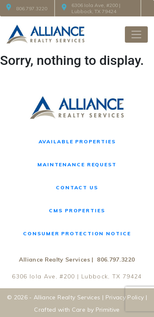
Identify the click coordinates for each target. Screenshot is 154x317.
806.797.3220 (26, 8)
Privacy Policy (125, 297)
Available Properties (77, 141)
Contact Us (77, 187)
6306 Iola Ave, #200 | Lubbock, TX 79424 (91, 8)
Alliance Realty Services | (56, 259)
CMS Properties (77, 210)
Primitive (108, 309)
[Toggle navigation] (136, 34)
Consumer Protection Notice (77, 233)
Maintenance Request (77, 164)
